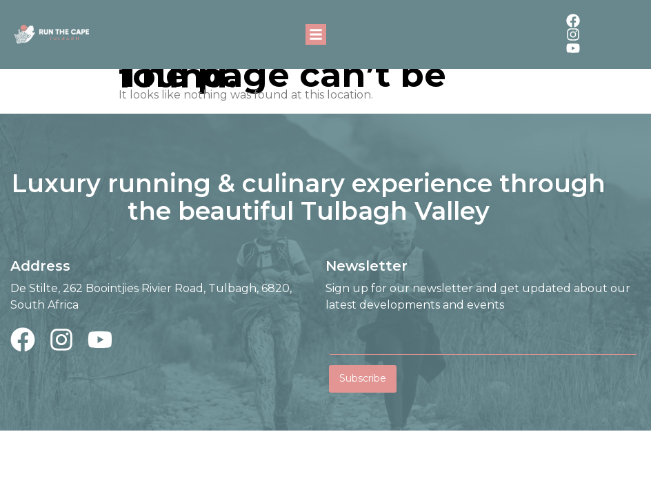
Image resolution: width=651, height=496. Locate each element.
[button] (316, 34)
